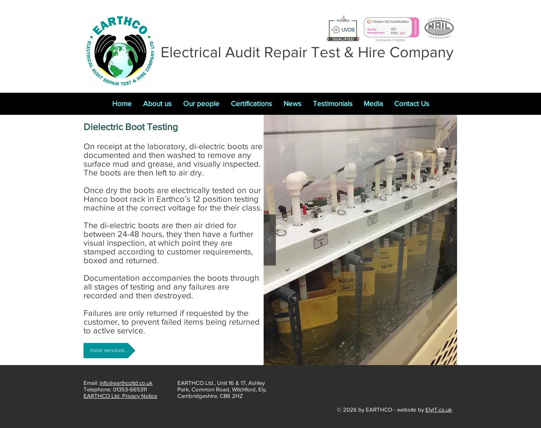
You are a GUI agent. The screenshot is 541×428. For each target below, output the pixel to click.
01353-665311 (130, 389)
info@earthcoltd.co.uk (126, 383)
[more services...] (109, 350)
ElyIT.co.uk (438, 409)
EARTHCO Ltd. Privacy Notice (120, 396)
